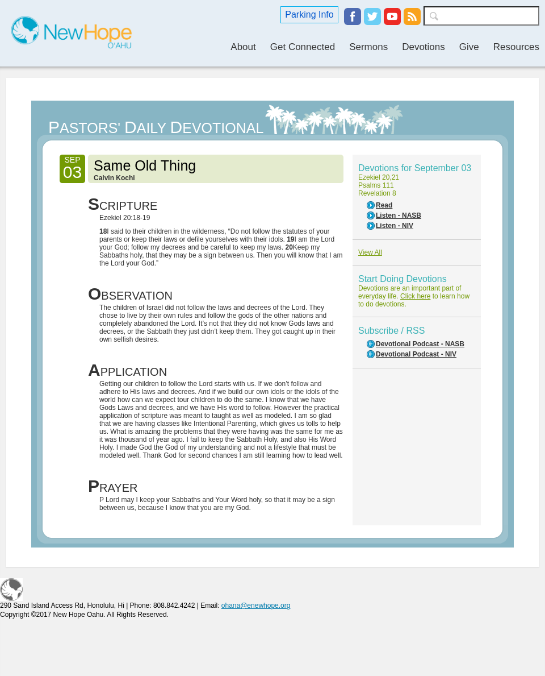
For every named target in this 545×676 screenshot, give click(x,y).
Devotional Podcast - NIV (416, 354)
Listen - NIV (394, 226)
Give (469, 47)
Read (384, 205)
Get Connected (302, 47)
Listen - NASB (398, 215)
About (242, 47)
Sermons (368, 47)
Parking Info (309, 14)
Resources (516, 47)
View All (370, 252)
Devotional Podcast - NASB (420, 344)
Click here (415, 296)
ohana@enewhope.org (256, 605)
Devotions (423, 47)
